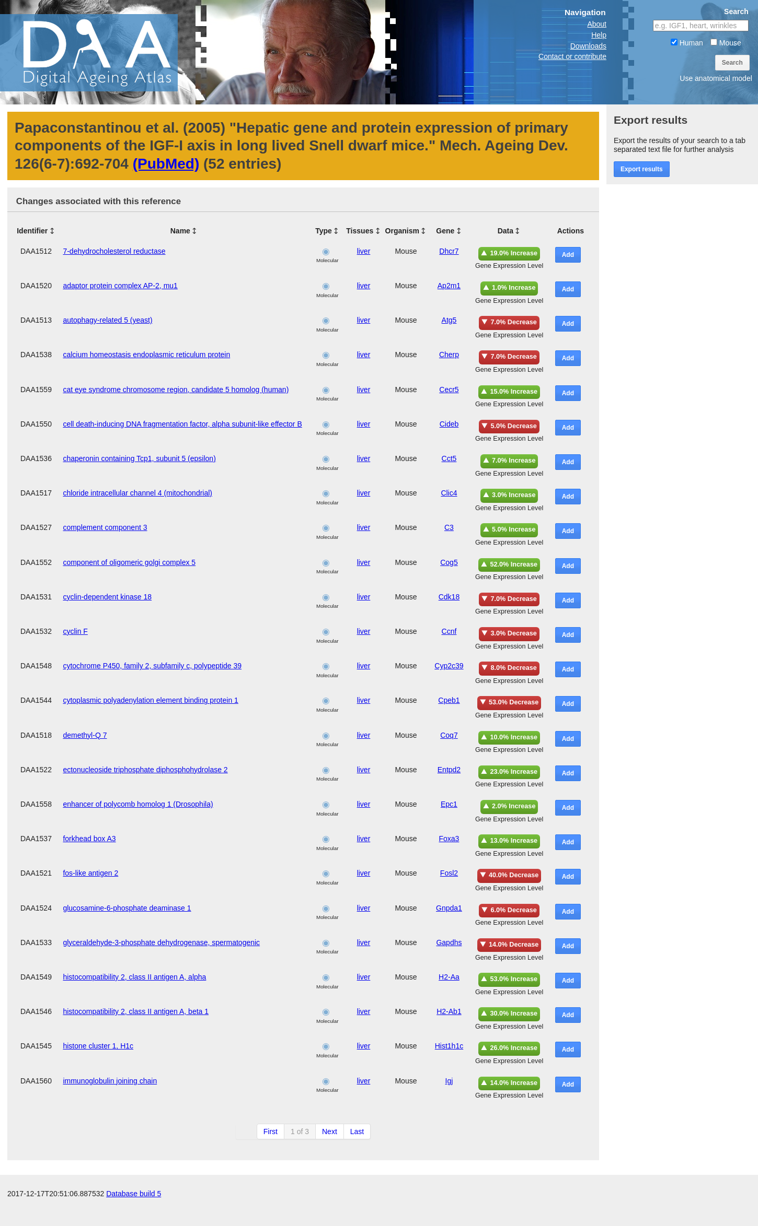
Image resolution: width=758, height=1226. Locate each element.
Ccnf (449, 631)
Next (329, 1131)
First (270, 1131)
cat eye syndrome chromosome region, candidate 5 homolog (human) (176, 389)
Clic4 (449, 493)
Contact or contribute (572, 56)
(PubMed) (166, 164)
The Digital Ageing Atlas (104, 52)
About (596, 24)
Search (732, 62)
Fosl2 (449, 873)
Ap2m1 (449, 285)
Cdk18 (449, 597)
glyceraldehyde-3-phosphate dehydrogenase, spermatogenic (161, 942)
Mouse (725, 43)
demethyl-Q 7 (85, 735)
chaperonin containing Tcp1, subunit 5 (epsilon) (139, 458)
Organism (402, 231)
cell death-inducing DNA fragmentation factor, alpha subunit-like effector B (182, 424)
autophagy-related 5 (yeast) (107, 320)
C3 (449, 527)
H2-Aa (449, 977)
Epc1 (449, 804)
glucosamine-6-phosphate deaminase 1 (127, 908)
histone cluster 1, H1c (98, 1046)
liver (364, 251)
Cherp (449, 354)
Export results (642, 169)
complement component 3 (105, 527)
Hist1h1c (449, 1046)
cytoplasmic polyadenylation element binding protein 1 (150, 700)
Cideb (449, 424)
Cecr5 (448, 389)
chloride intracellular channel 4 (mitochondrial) (137, 493)
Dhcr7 (448, 251)
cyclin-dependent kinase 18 (107, 597)
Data (505, 231)
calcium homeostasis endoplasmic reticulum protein (146, 354)
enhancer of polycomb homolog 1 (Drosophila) (138, 804)
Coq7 (448, 735)
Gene (445, 231)
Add (568, 254)
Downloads (588, 46)
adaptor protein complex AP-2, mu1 (120, 285)
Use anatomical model (716, 78)
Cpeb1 (449, 700)
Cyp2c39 (448, 666)
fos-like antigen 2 (90, 873)
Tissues (359, 231)
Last (357, 1131)
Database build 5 (133, 1215)
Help (598, 35)
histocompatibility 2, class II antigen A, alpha (134, 977)
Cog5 (448, 562)
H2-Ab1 (449, 1011)
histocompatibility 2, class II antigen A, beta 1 (136, 1011)
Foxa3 (449, 838)
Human (687, 43)
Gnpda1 (449, 908)
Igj (449, 1081)
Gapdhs (449, 942)
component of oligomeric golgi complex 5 (129, 562)
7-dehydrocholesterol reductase (114, 251)
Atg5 (449, 320)
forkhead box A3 (89, 838)
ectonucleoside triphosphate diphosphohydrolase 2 (145, 769)
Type (323, 231)
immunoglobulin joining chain (110, 1081)
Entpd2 (449, 769)
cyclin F (75, 631)
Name (180, 231)
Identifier (32, 231)
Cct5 (449, 458)
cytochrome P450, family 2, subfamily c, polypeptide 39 (152, 666)
